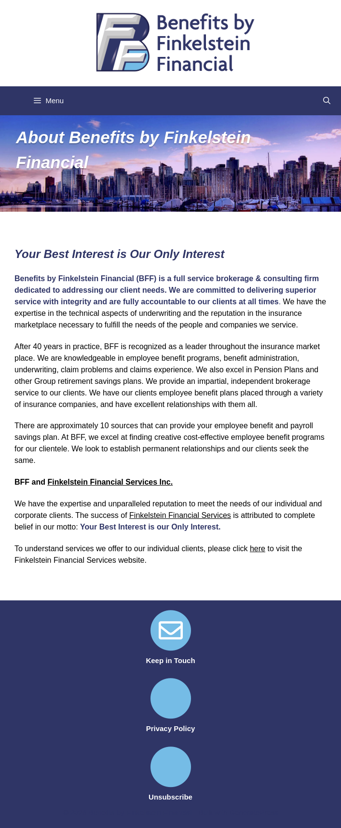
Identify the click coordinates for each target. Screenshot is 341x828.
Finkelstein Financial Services (180, 515)
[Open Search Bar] (327, 100)
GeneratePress (253, 812)
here (257, 548)
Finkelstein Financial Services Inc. (110, 482)
